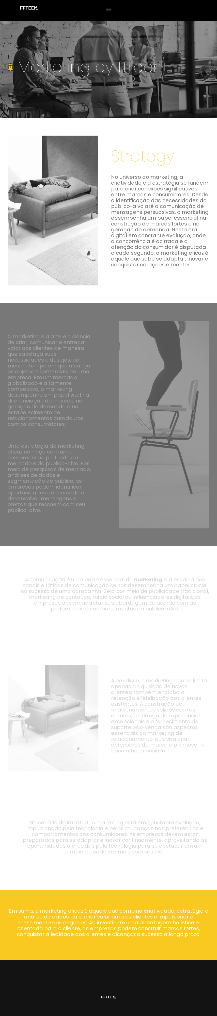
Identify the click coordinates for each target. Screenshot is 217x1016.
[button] (108, 9)
